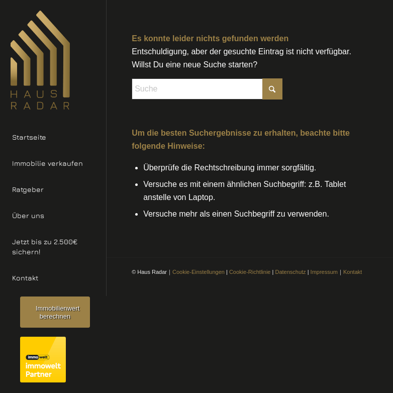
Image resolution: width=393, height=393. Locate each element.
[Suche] (207, 89)
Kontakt (352, 272)
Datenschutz (290, 272)
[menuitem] (53, 138)
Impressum (324, 272)
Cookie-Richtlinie (250, 272)
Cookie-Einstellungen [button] (198, 272)
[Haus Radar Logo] (53, 60)
